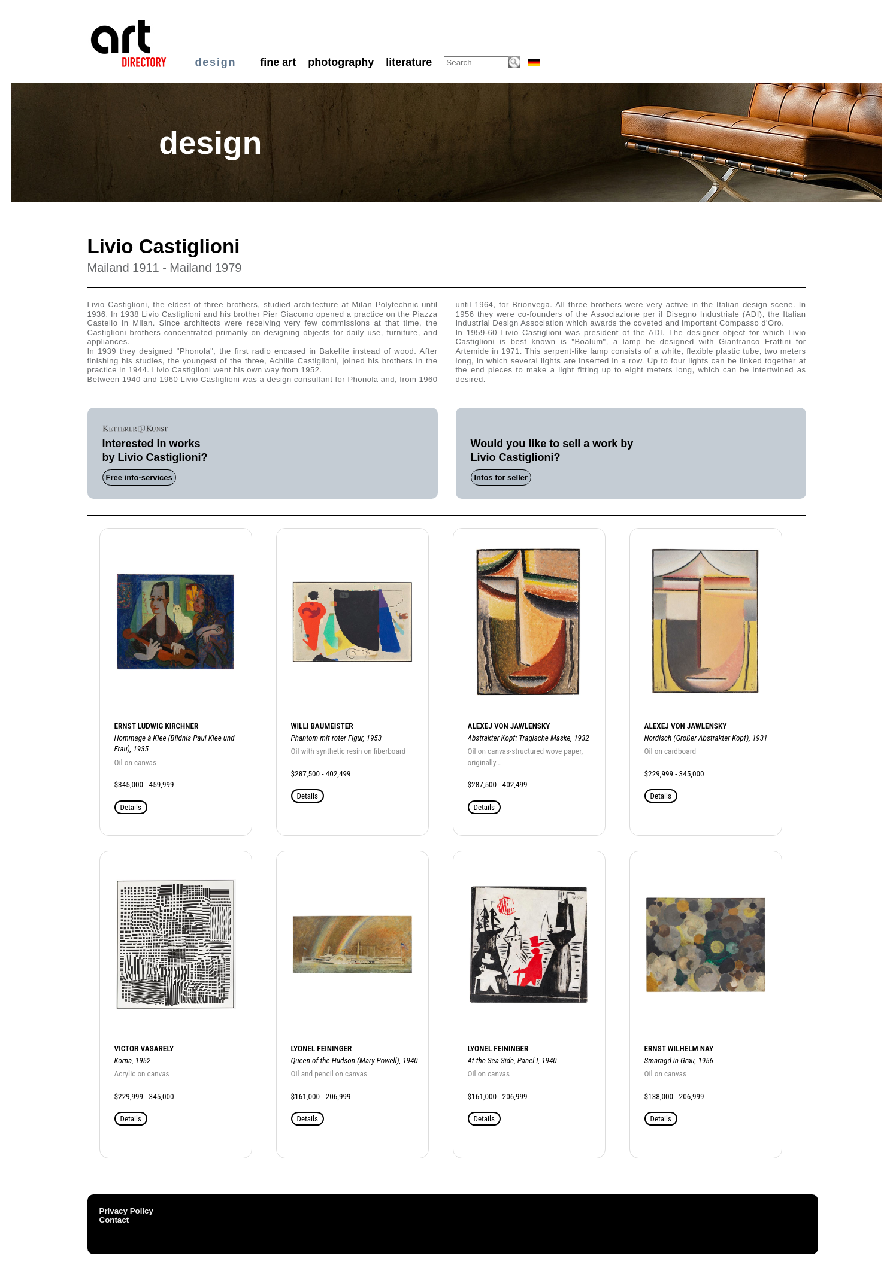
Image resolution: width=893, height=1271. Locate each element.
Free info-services (139, 477)
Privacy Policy (126, 1210)
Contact (114, 1219)
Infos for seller (501, 477)
